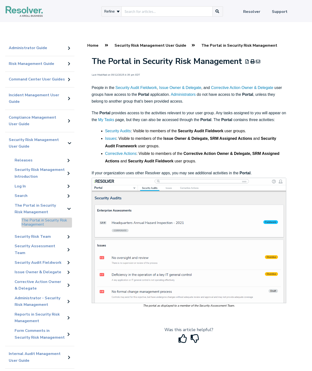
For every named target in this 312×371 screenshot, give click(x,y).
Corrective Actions (120, 153)
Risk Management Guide (31, 63)
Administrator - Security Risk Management (37, 301)
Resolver (251, 11)
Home (92, 45)
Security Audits (118, 131)
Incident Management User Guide (34, 98)
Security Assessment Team (35, 249)
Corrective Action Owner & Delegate (38, 285)
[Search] (217, 11)
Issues (110, 138)
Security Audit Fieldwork (38, 262)
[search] (167, 11)
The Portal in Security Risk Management (35, 209)
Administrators (183, 94)
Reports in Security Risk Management (37, 318)
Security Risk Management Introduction (40, 173)
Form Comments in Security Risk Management (40, 334)
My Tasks (106, 120)
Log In (20, 186)
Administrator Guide (28, 48)
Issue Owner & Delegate (38, 272)
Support (279, 11)
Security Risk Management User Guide (34, 143)
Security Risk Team (33, 236)
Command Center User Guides (37, 79)
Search (21, 195)
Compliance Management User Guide (32, 121)
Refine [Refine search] (112, 11)
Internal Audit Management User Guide (35, 357)
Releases (24, 160)
